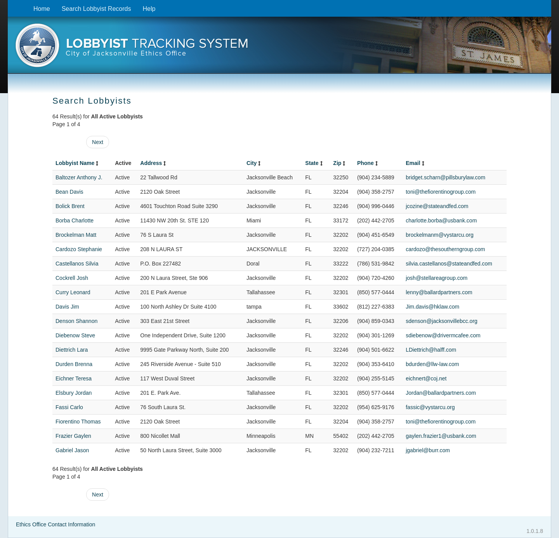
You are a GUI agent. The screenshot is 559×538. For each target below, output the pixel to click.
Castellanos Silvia (77, 263)
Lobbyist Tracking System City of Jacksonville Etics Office (279, 47)
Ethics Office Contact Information (55, 524)
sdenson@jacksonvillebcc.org (441, 321)
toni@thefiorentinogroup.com (441, 192)
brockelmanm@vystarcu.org (440, 235)
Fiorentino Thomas (78, 421)
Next (97, 142)
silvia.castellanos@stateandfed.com (449, 263)
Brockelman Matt (76, 235)
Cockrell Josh (72, 278)
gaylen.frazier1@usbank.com (441, 436)
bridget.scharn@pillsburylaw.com (445, 177)
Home (41, 8)
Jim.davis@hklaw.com (432, 307)
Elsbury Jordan (74, 393)
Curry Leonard (73, 292)
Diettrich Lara (72, 350)
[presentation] (279, 47)
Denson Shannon (76, 321)
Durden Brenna (74, 364)
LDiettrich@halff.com (431, 350)
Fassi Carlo (69, 407)
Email (415, 163)
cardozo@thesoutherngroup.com (445, 249)
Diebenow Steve (75, 335)
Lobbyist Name (78, 163)
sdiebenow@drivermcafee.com (443, 335)
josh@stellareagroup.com (436, 278)
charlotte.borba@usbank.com (441, 220)
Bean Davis (69, 192)
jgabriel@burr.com (428, 450)
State (314, 163)
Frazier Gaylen (73, 436)
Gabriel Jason (72, 450)
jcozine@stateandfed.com (437, 206)
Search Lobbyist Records (96, 8)
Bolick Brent (70, 206)
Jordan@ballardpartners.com (441, 393)
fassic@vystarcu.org (430, 407)
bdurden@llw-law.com (432, 364)
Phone (368, 163)
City (254, 163)
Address (153, 163)
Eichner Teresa (74, 378)
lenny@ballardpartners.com (439, 292)
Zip (340, 163)
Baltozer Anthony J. (79, 177)
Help (148, 8)
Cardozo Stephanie (79, 249)
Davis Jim (67, 307)
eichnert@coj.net (426, 378)
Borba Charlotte (75, 220)
